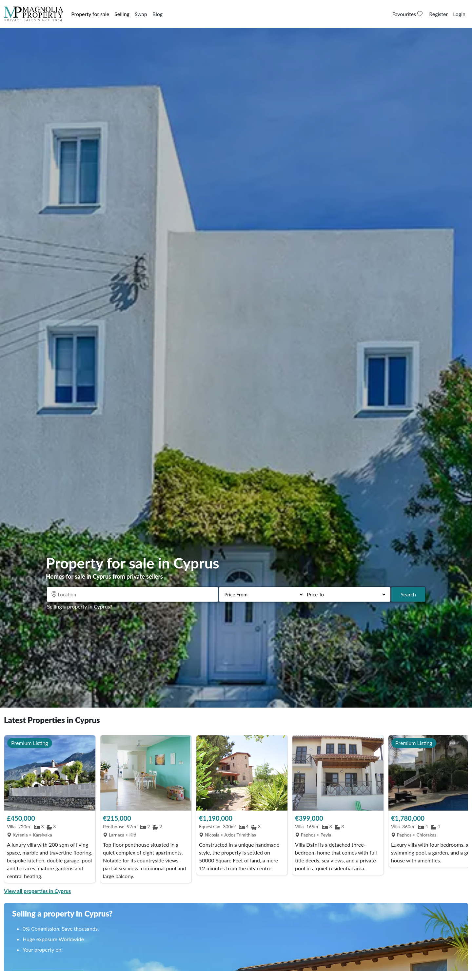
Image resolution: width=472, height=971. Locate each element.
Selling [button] (121, 14)
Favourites (408, 14)
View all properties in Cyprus (37, 891)
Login (459, 14)
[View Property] (49, 773)
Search (408, 594)
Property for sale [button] (90, 14)
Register (438, 14)
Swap (141, 14)
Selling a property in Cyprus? (79, 606)
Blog (157, 14)
